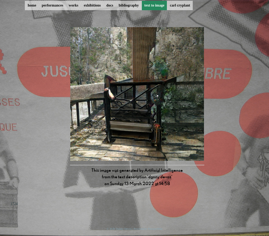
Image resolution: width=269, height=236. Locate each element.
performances (52, 5)
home (32, 5)
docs (109, 5)
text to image (154, 5)
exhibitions (92, 5)
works (73, 5)
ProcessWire (155, 228)
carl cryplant (180, 5)
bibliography (129, 5)
